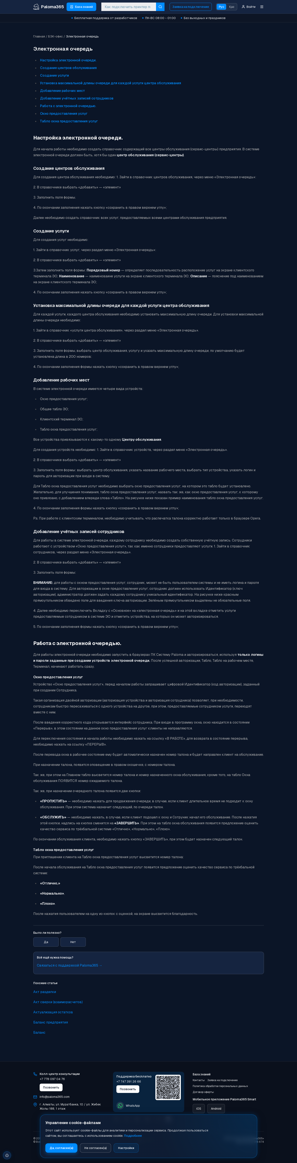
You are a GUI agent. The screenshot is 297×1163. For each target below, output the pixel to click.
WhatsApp (128, 1105)
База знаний (202, 1074)
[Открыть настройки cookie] (7, 1154)
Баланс (39, 1032)
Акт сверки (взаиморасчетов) (58, 1002)
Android (216, 1109)
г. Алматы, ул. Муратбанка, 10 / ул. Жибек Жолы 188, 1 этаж (70, 1106)
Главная (39, 36)
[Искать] (160, 7)
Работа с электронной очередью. (68, 106)
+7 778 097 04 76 (52, 1079)
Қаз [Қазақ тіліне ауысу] (231, 7)
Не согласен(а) (95, 1148)
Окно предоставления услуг (64, 113)
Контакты (199, 1080)
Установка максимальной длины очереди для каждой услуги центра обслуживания (110, 83)
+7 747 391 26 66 (128, 1081)
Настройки (126, 1148)
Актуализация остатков (53, 1012)
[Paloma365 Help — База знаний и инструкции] (48, 7)
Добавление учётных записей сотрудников (76, 98)
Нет (73, 942)
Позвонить (51, 1087)
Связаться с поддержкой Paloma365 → (69, 965)
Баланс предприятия (50, 1022)
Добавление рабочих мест (62, 90)
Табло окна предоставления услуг (69, 121)
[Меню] (262, 7)
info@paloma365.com (55, 1097)
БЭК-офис (55, 36)
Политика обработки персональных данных (220, 1086)
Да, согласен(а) (61, 1148)
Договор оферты (203, 1092)
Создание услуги (54, 75)
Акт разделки (44, 992)
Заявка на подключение (190, 7)
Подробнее (133, 1136)
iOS (198, 1109)
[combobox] (128, 7)
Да (46, 942)
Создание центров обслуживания (68, 68)
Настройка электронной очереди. (68, 60)
